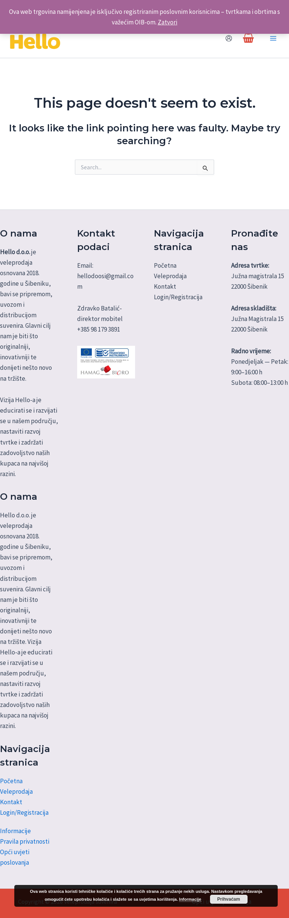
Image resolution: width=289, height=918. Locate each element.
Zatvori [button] (167, 22)
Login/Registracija (24, 812)
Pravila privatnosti (24, 841)
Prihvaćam (228, 899)
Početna (11, 781)
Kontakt (11, 802)
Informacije (15, 831)
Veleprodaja (16, 791)
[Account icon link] (228, 38)
